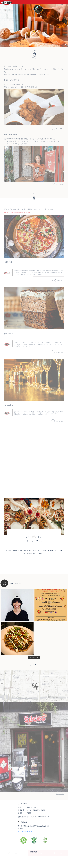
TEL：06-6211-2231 (25, 831)
